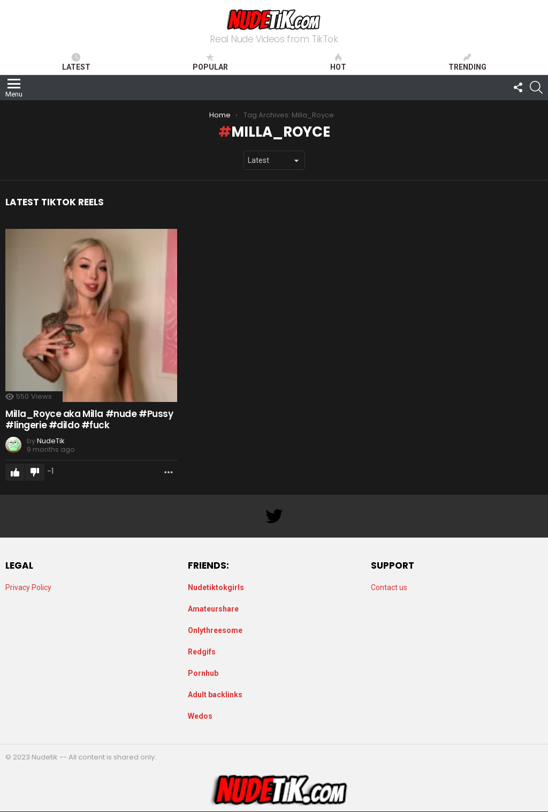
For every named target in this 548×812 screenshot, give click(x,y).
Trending (467, 62)
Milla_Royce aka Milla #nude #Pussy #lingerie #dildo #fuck (89, 419)
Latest (76, 62)
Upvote (15, 472)
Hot (338, 62)
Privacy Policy (28, 587)
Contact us (389, 587)
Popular (210, 62)
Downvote (34, 472)
